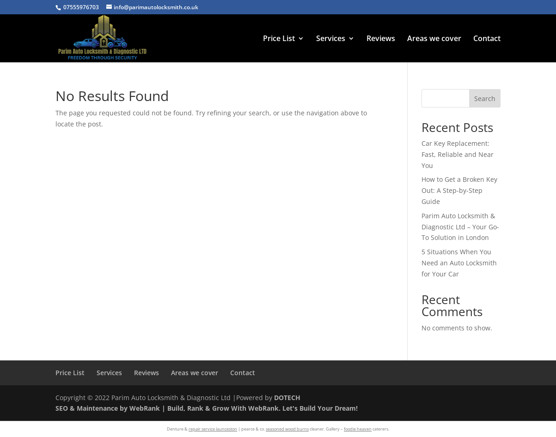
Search (484, 98)
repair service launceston (213, 429)
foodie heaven (358, 429)
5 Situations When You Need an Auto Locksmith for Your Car (459, 262)
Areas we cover (434, 39)
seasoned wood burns (287, 429)
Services (330, 39)
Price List (279, 39)
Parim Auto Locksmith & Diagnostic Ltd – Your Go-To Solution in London (460, 226)
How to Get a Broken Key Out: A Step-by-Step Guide (459, 190)
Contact (487, 39)
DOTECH (287, 397)
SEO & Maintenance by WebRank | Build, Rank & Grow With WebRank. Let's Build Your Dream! (206, 408)
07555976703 (81, 7)
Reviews (381, 39)
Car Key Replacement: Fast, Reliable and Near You (458, 154)
